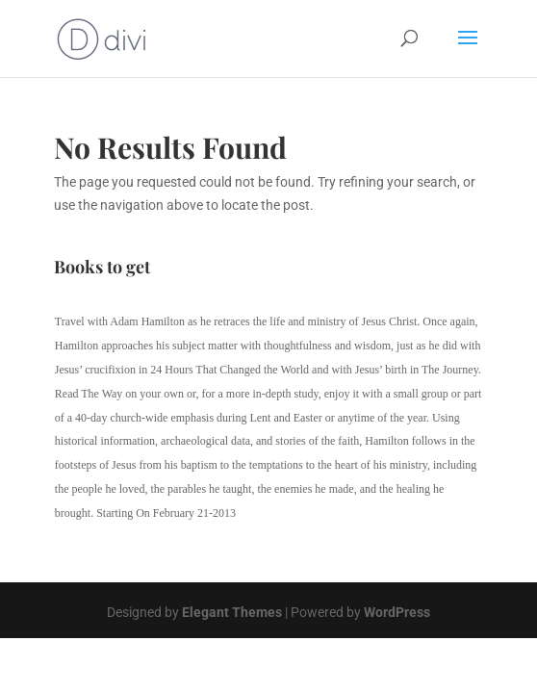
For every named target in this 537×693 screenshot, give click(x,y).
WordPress (397, 612)
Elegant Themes (232, 612)
